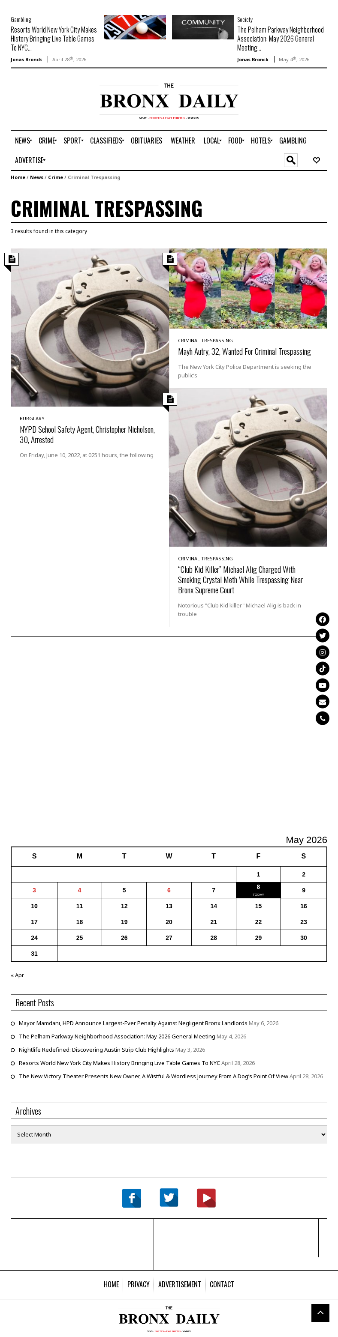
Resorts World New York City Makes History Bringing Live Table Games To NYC (119, 1063)
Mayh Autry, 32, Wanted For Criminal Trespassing (244, 351)
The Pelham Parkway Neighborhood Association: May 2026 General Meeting (117, 1036)
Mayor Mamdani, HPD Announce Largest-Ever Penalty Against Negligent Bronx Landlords (133, 1023)
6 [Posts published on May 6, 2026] (169, 890)
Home (18, 177)
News (36, 177)
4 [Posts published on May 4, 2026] (79, 890)
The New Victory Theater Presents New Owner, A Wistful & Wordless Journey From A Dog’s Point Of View (153, 1076)
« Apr (17, 975)
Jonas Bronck (26, 59)
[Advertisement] (61, 110)
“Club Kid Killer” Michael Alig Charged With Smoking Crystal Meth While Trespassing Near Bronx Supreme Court (240, 579)
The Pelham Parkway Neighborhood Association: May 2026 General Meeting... (280, 38)
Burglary (32, 418)
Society (245, 19)
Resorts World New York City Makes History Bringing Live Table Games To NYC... (54, 38)
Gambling (21, 19)
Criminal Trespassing (205, 340)
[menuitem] (22, 140)
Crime (55, 177)
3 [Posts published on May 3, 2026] (34, 890)
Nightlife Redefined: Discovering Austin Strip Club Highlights (96, 1049)
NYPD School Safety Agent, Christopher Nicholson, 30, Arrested (87, 434)
